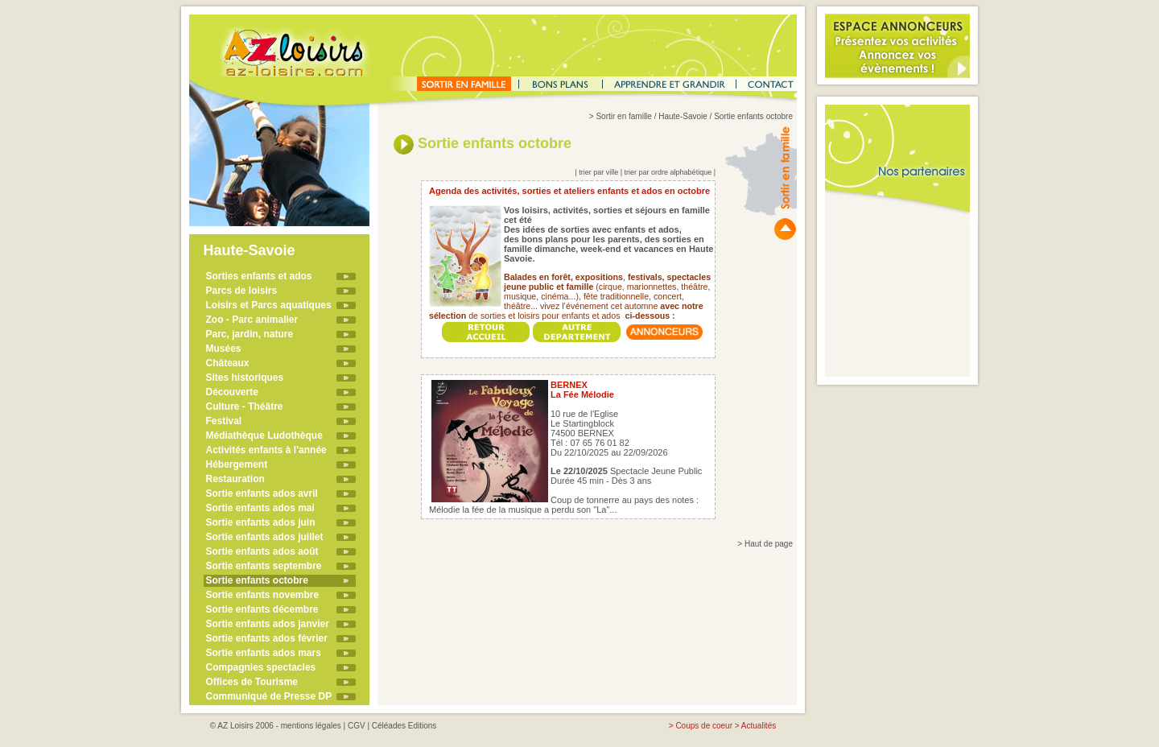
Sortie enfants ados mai (260, 508)
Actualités (758, 725)
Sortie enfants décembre (262, 609)
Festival (224, 421)
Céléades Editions (404, 725)
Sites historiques (245, 377)
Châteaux (228, 363)
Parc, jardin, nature (250, 334)
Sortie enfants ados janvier (267, 623)
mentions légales (311, 725)
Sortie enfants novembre (263, 594)
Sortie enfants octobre (257, 580)
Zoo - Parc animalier (252, 319)
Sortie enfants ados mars (263, 652)
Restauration (235, 479)
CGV (356, 725)
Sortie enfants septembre (264, 566)
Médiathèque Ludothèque (264, 435)
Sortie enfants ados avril (262, 493)
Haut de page (768, 543)
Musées (223, 348)
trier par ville (598, 172)
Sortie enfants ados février (267, 638)
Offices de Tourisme (252, 681)
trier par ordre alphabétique (668, 172)
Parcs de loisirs (242, 290)
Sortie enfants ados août (262, 551)
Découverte (232, 392)
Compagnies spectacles (261, 667)
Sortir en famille (623, 116)
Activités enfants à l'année (266, 450)
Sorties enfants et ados (259, 276)
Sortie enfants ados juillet (265, 537)
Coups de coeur (703, 725)
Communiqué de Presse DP (269, 696)
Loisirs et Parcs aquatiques (269, 305)
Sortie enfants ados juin (261, 522)
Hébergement (237, 464)
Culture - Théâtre (244, 406)
